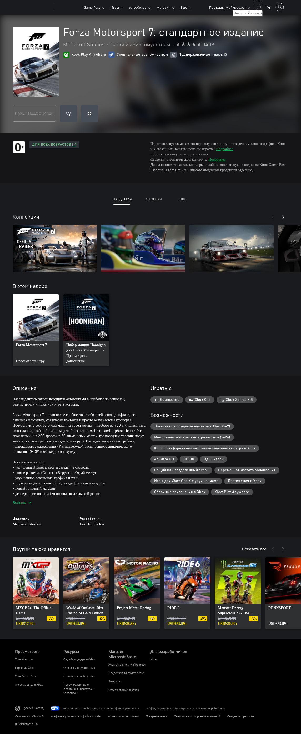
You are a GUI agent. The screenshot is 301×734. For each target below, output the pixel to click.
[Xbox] (68, 7)
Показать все (254, 548)
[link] (36, 330)
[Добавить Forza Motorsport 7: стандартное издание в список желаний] (68, 113)
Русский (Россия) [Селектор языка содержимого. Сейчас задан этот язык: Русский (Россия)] (33, 708)
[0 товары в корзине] (269, 7)
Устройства (138, 7)
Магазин (163, 7)
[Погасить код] (89, 113)
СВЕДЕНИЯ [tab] (122, 198)
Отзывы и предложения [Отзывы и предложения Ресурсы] (79, 667)
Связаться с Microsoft (29, 716)
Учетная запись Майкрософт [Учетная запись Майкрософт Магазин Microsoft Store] (127, 664)
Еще (183, 7)
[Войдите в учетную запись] (279, 7)
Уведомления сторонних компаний (197, 716)
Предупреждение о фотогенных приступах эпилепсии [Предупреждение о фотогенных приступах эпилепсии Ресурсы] (78, 689)
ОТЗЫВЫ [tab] (154, 198)
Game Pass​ (92, 7)
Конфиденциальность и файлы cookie (76, 716)
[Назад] (272, 217)
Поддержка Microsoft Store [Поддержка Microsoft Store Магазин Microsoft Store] (126, 673)
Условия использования (123, 716)
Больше (22, 502)
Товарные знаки (156, 716)
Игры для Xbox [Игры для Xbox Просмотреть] (24, 667)
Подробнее (224, 148)
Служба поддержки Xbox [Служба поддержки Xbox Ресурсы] (79, 659)
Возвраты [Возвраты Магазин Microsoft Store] (114, 681)
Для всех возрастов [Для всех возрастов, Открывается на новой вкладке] (54, 145)
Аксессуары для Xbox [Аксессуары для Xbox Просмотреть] (29, 684)
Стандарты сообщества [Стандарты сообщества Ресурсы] (78, 676)
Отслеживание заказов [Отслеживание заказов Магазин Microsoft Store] (123, 689)
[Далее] (283, 217)
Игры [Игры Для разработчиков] (153, 659)
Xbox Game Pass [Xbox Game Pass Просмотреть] (25, 676)
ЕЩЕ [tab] (182, 198)
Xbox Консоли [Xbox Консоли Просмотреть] (24, 659)
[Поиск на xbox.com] (258, 7)
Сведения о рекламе (240, 716)
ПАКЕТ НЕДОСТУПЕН (34, 113)
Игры (115, 7)
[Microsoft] (33, 7)
